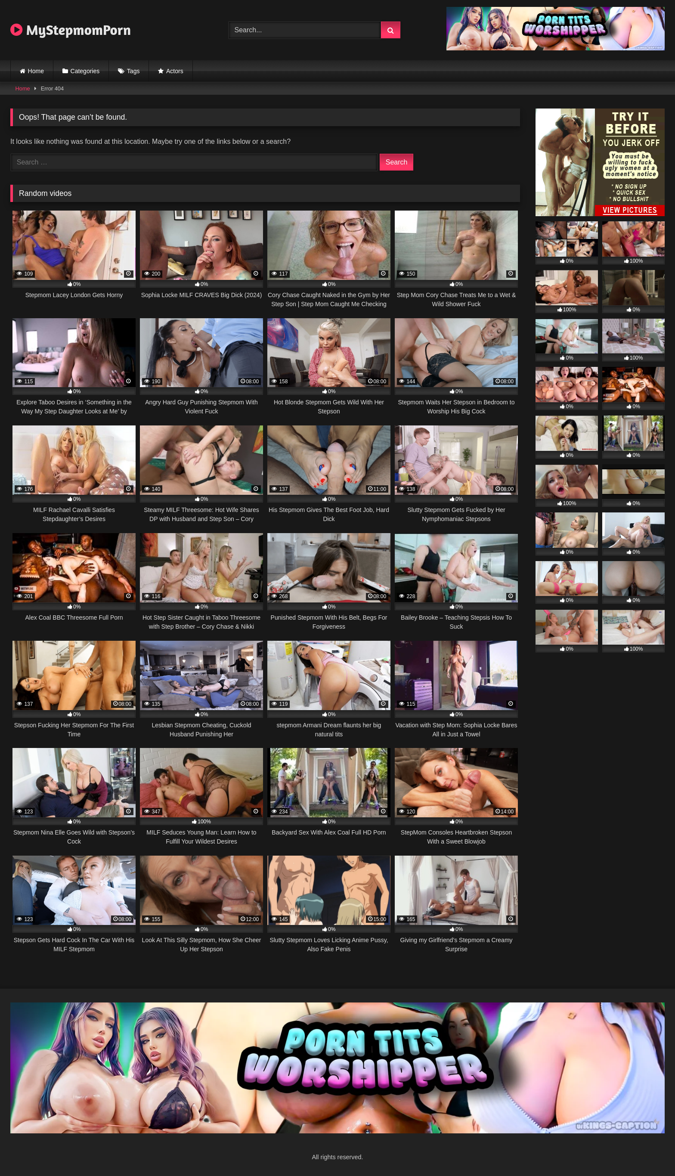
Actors (174, 71)
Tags (133, 71)
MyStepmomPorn (70, 29)
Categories (85, 71)
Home (36, 71)
